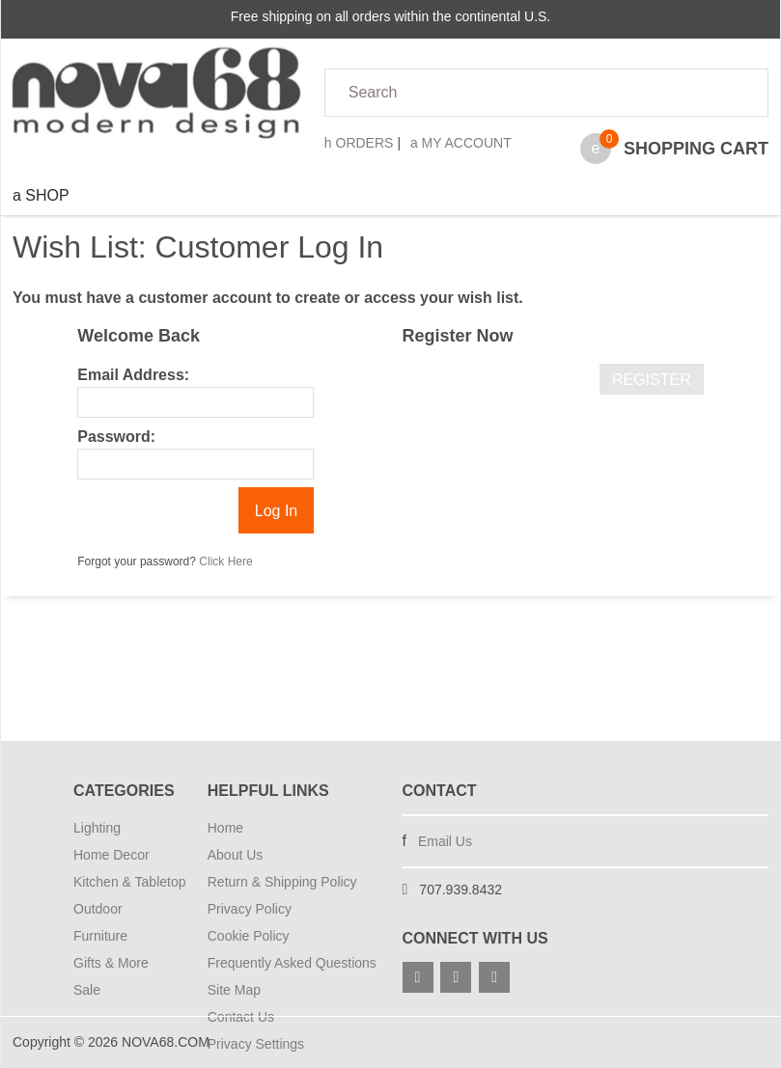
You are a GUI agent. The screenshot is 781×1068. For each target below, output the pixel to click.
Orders (359, 143)
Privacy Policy (250, 909)
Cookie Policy (249, 936)
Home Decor (111, 855)
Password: (116, 436)
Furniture (100, 936)
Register (651, 379)
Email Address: (133, 375)
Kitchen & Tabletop (128, 882)
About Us (236, 855)
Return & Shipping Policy (282, 882)
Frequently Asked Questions (292, 963)
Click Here (225, 561)
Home (225, 827)
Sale (86, 990)
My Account (461, 143)
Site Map (234, 990)
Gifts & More (111, 963)
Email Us (445, 841)
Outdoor (98, 909)
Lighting (97, 827)
